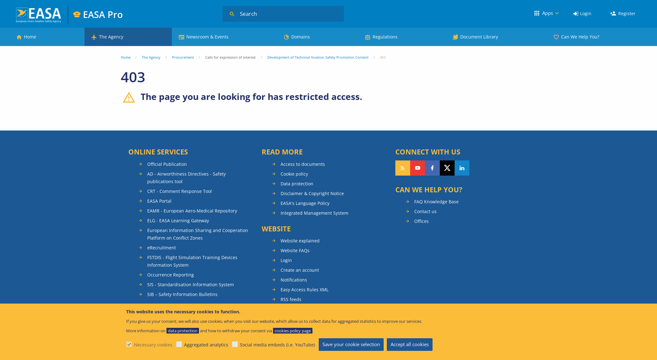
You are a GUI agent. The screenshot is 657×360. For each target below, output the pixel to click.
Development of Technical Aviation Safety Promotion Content (318, 57)
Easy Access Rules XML (304, 290)
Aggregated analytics (206, 345)
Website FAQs (295, 250)
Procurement (183, 57)
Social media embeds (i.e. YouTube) (277, 345)
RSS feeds (291, 299)
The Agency (111, 37)
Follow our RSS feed (402, 168)
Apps (547, 13)
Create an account (300, 270)
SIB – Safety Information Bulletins (182, 294)
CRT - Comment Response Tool (179, 191)
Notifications (294, 280)
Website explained (300, 241)
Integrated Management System (314, 213)
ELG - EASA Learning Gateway (178, 221)
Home (30, 37)
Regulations (385, 37)
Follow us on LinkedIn (462, 168)
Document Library (479, 37)
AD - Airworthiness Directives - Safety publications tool (186, 177)
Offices (421, 221)
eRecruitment (161, 248)
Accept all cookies (410, 344)
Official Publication (167, 164)
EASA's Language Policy (305, 203)
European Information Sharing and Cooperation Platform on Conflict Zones (197, 234)
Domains (300, 37)
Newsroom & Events (207, 37)
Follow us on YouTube (417, 168)
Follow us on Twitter (447, 168)
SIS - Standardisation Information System (190, 284)
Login (585, 13)
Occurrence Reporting (170, 275)
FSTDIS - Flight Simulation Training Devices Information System (192, 261)
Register (627, 13)
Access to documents (303, 164)
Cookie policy (294, 174)
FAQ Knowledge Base (436, 202)
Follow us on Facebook (432, 168)
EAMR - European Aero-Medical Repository (192, 211)
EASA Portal (159, 201)
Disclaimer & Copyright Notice (312, 193)
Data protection (297, 184)
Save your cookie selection (351, 344)
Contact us (425, 211)
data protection (182, 331)
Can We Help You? (580, 37)
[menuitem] (582, 13)
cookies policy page (293, 331)
